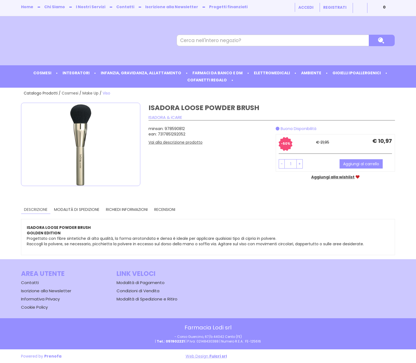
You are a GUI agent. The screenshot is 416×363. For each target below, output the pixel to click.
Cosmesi (70, 93)
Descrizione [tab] (35, 209)
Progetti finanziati (228, 7)
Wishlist (360, 8)
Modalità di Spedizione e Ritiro (147, 299)
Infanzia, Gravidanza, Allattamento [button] (141, 73)
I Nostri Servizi (90, 7)
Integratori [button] (76, 73)
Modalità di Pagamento (141, 282)
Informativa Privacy (40, 299)
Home (27, 7)
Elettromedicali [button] (272, 73)
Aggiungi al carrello (361, 164)
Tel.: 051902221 (171, 341)
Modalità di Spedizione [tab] (76, 209)
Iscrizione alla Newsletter (171, 7)
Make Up (90, 93)
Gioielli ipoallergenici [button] (356, 73)
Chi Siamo (54, 7)
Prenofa (52, 356)
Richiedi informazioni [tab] (127, 209)
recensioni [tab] (164, 209)
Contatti (125, 7)
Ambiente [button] (311, 73)
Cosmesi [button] (42, 73)
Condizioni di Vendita (138, 291)
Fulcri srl (218, 356)
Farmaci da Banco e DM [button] (217, 73)
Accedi (305, 7)
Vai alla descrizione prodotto (175, 142)
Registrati (334, 7)
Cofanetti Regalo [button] (207, 80)
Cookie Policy (34, 307)
